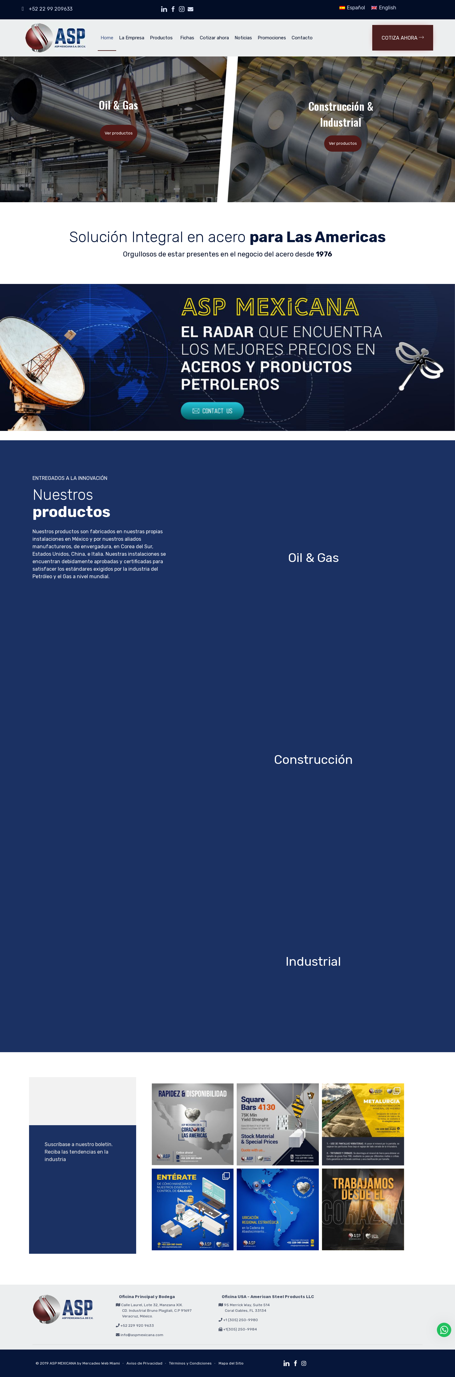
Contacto (302, 38)
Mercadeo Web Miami (101, 1363)
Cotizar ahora (214, 38)
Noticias (243, 38)
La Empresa (131, 38)
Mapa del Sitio (231, 1363)
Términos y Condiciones (190, 1363)
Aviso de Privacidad (144, 1363)
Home (107, 38)
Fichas (187, 38)
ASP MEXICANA (63, 1363)
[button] (402, 38)
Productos (161, 38)
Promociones (272, 38)
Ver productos (119, 132)
